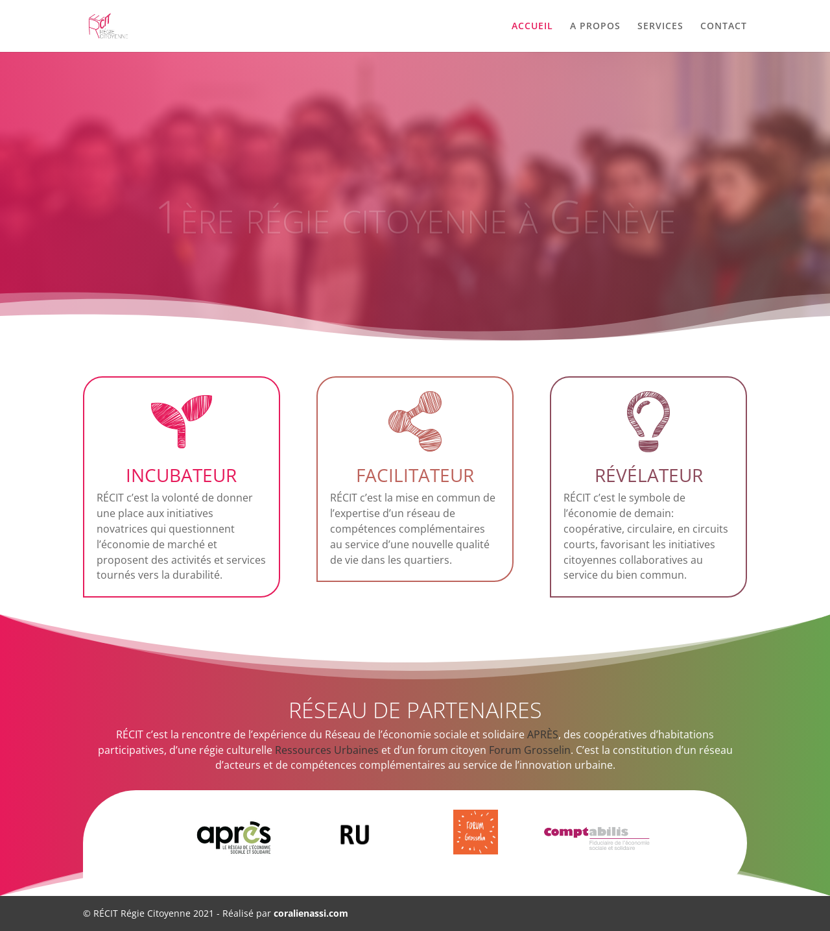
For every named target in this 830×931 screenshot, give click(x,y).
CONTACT (723, 26)
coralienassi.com (311, 913)
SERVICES (660, 26)
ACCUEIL (532, 26)
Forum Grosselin (530, 750)
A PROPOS (595, 26)
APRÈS (542, 734)
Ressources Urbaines (327, 750)
